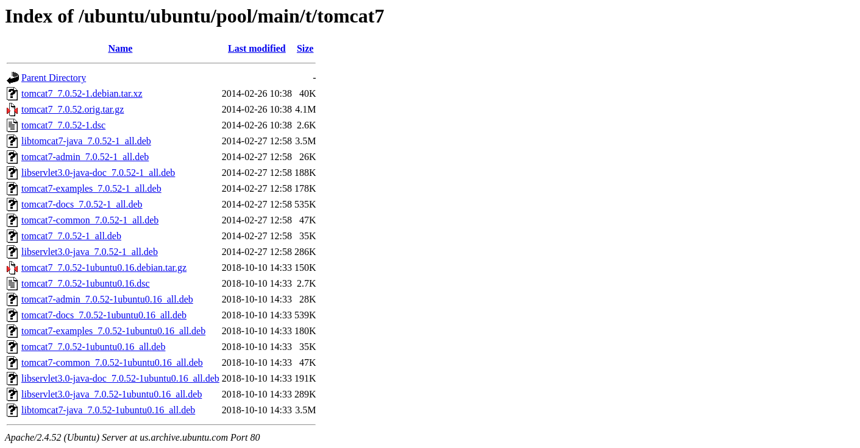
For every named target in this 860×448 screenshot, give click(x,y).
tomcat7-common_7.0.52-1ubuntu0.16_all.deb (112, 362)
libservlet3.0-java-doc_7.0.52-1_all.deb (98, 172)
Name (120, 48)
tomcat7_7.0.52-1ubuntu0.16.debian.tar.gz (104, 267)
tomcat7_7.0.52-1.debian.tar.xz (82, 93)
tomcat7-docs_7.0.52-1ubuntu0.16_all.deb (104, 315)
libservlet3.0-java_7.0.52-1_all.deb (89, 252)
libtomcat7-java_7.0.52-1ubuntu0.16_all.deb (108, 410)
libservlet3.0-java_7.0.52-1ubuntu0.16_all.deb (111, 394)
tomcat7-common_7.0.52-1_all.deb (89, 220)
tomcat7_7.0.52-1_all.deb (71, 236)
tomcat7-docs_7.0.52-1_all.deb (82, 204)
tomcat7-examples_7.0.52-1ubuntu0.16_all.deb (113, 331)
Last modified (257, 48)
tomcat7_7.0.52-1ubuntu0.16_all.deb (93, 346)
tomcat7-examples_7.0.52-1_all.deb (91, 188)
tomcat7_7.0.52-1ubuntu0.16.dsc (85, 283)
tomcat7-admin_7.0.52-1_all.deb (85, 157)
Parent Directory (53, 77)
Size (305, 48)
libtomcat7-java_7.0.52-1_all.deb (86, 141)
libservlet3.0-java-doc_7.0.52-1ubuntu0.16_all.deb (120, 378)
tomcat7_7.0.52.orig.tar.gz (72, 109)
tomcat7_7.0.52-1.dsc (63, 125)
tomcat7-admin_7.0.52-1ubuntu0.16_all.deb (107, 299)
